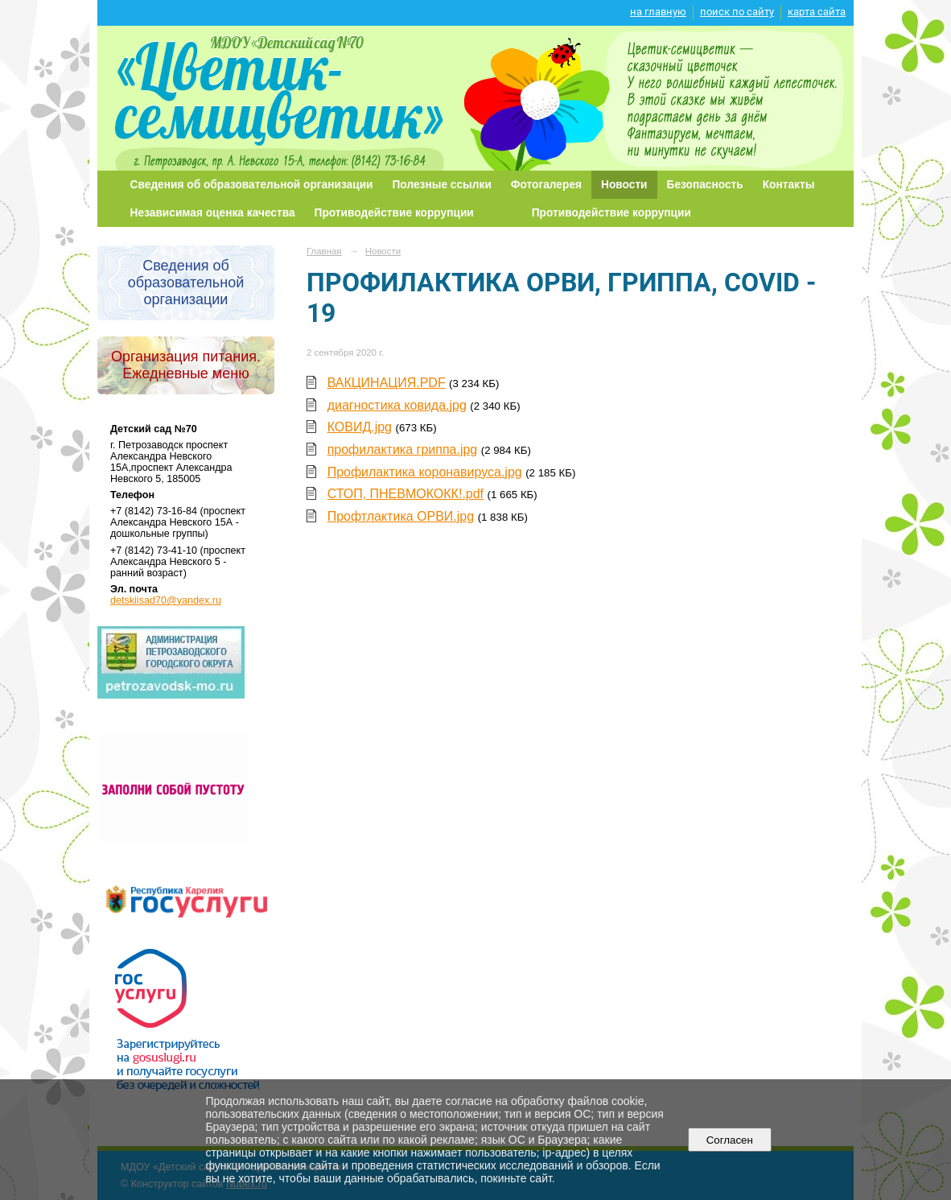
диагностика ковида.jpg (397, 405)
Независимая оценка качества (212, 213)
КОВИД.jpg (359, 427)
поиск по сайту (737, 12)
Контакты (789, 185)
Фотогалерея (546, 185)
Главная (324, 251)
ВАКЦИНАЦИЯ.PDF (386, 383)
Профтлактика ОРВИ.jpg (401, 516)
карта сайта (817, 12)
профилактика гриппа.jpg (402, 449)
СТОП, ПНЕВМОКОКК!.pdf (405, 494)
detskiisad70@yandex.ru (165, 600)
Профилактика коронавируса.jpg (424, 472)
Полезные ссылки (442, 185)
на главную (658, 12)
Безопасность (705, 185)
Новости (624, 185)
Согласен (729, 1140)
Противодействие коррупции (394, 213)
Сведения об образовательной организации (251, 185)
